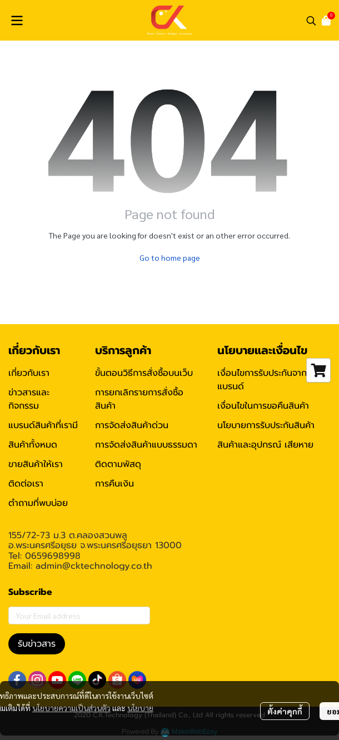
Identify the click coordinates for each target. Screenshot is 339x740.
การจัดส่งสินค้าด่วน (131, 425)
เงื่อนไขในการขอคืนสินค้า (263, 406)
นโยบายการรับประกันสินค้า (266, 425)
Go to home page (169, 257)
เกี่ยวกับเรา (28, 373)
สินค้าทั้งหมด (32, 444)
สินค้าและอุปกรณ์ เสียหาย (265, 444)
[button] (311, 20)
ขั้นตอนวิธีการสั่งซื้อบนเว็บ (144, 373)
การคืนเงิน (114, 483)
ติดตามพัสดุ (118, 464)
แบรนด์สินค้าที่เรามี (43, 425)
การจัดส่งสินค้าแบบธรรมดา (146, 444)
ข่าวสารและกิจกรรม (28, 399)
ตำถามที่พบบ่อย (38, 503)
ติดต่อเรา (25, 483)
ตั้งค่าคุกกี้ (284, 711)
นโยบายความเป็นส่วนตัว (71, 708)
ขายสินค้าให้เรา (35, 464)
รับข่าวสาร (37, 643)
